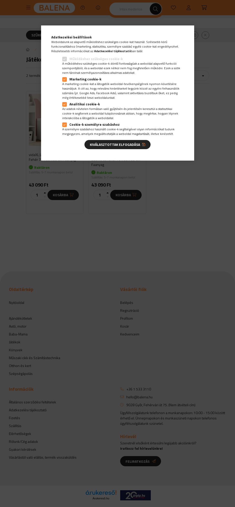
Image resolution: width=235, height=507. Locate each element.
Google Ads (87, 93)
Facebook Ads (105, 93)
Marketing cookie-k (85, 79)
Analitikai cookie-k (84, 104)
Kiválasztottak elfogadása (115, 144)
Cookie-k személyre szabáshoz (94, 124)
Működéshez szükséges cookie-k (96, 58)
